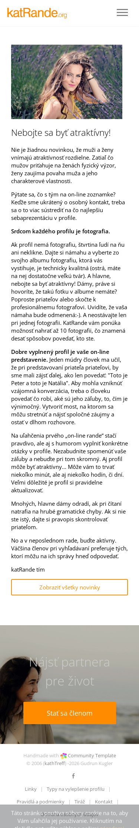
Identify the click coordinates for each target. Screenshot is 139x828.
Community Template (92, 755)
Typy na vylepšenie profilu (76, 789)
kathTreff (54, 763)
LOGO (39, 13)
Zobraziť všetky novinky (69, 587)
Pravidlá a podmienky (40, 801)
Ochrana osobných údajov (69, 814)
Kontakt (104, 801)
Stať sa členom (70, 713)
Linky (31, 789)
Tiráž (80, 801)
